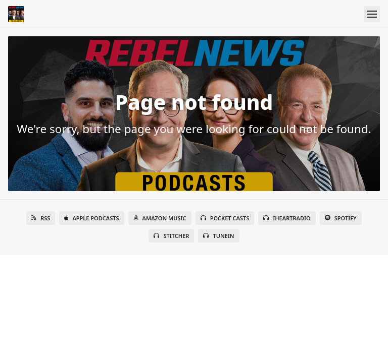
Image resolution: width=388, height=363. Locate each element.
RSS (40, 218)
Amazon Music (159, 218)
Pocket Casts (225, 218)
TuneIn (218, 235)
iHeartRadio (287, 218)
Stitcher (171, 235)
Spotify (341, 218)
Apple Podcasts (91, 218)
